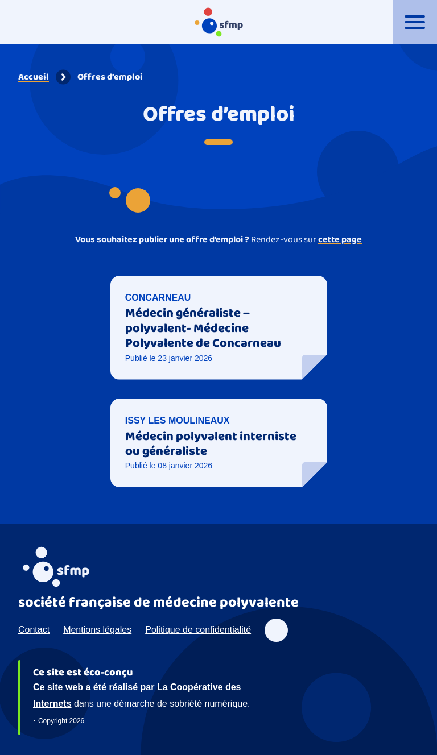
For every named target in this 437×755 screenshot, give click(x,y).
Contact (34, 629)
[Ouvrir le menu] (415, 22)
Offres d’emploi (110, 77)
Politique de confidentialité (198, 629)
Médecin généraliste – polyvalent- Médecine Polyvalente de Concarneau (203, 328)
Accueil (33, 77)
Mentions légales (97, 629)
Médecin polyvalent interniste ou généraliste (210, 444)
